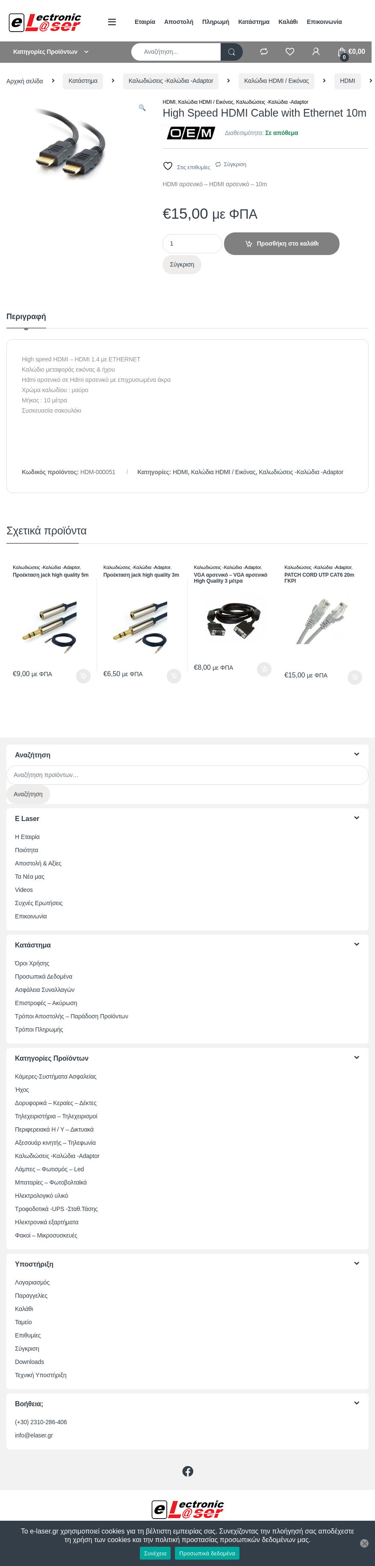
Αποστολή (178, 21)
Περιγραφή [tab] (26, 317)
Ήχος (22, 1089)
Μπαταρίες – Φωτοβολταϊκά (51, 1182)
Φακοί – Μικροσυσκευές (46, 1235)
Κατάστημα (253, 21)
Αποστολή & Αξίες (38, 863)
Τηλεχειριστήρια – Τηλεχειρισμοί (56, 1116)
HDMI (347, 80)
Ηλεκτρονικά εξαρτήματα (46, 1222)
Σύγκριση (235, 164)
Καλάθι (288, 21)
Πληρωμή (215, 21)
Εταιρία (145, 21)
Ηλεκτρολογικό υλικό (41, 1195)
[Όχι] (364, 1543)
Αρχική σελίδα (24, 80)
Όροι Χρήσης (32, 963)
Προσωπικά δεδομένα (207, 1553)
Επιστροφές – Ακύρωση (46, 1003)
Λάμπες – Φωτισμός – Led (49, 1169)
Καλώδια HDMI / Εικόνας (276, 80)
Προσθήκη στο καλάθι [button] (83, 676)
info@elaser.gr (34, 1435)
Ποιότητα (26, 850)
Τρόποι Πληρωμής (39, 1029)
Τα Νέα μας (29, 876)
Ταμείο (23, 1322)
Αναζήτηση (28, 794)
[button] (142, 108)
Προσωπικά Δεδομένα (43, 976)
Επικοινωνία (324, 21)
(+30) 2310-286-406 (41, 1422)
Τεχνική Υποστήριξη (40, 1375)
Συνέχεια (155, 1553)
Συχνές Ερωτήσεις (38, 903)
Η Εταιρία (27, 836)
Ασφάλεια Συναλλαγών (44, 989)
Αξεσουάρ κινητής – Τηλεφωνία (55, 1142)
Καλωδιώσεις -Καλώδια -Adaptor (171, 80)
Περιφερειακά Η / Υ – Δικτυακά (54, 1129)
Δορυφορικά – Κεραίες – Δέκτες (56, 1103)
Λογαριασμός (32, 1282)
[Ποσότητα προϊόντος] (192, 243)
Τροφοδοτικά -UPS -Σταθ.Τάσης (56, 1208)
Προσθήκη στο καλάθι (288, 243)
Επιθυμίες (28, 1335)
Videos (24, 889)
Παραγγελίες (31, 1295)
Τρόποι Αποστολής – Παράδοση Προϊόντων (71, 1016)
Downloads (29, 1361)
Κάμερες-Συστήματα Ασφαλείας (56, 1076)
